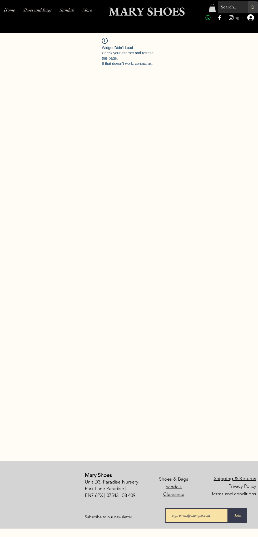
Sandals (174, 487)
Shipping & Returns (235, 478)
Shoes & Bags (173, 479)
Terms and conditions (233, 494)
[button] (212, 8)
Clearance (173, 494)
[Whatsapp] (208, 17)
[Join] (237, 515)
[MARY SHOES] (146, 11)
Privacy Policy (242, 486)
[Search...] (229, 7)
